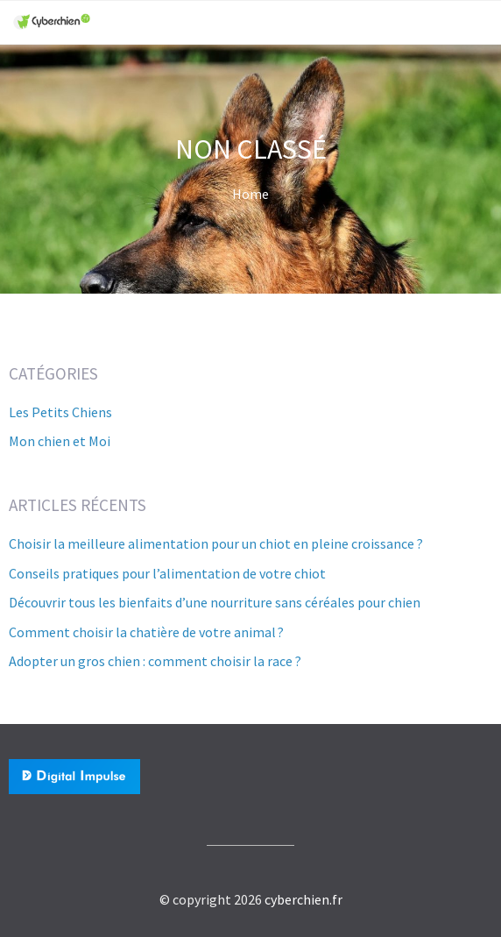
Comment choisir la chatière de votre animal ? (146, 632)
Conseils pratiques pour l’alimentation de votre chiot (167, 573)
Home (250, 193)
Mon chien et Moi (59, 441)
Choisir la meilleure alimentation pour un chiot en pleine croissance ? (216, 543)
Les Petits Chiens (60, 412)
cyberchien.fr (303, 899)
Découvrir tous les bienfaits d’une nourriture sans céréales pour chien (214, 602)
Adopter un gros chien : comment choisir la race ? (155, 661)
